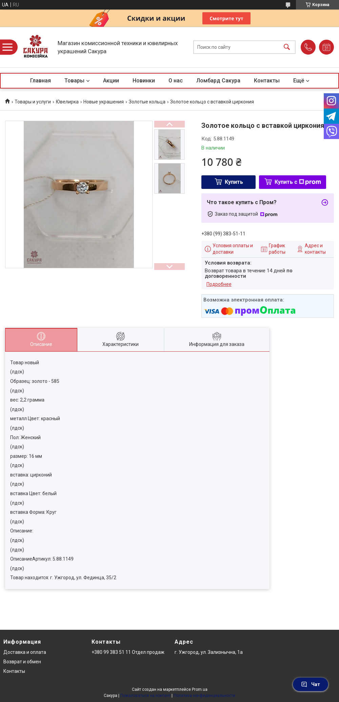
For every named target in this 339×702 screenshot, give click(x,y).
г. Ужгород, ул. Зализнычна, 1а (209, 652)
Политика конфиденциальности (204, 695)
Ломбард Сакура (218, 80)
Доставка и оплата (24, 652)
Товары (74, 80)
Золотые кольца (147, 101)
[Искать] (287, 47)
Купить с (298, 182)
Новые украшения (103, 101)
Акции (111, 80)
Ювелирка (67, 101)
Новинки (144, 80)
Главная (40, 80)
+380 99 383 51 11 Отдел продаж (128, 652)
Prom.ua (199, 689)
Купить (234, 182)
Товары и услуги (33, 101)
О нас (175, 80)
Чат (310, 684)
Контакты (267, 80)
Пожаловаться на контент (145, 695)
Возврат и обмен (22, 661)
